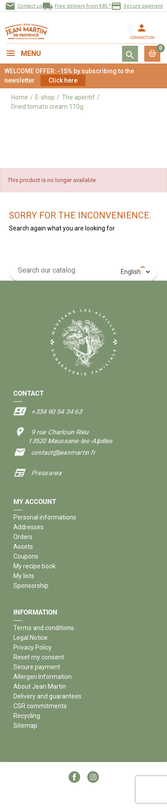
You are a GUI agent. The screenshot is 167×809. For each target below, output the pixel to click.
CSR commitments (40, 706)
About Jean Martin (39, 686)
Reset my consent (38, 657)
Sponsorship (31, 585)
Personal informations (44, 517)
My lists (23, 575)
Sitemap (25, 725)
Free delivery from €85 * (76, 6)
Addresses (28, 527)
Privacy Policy (32, 647)
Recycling (26, 715)
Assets (23, 546)
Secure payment (137, 6)
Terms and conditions (43, 627)
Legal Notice (30, 637)
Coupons (25, 556)
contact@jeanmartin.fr (63, 452)
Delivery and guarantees (47, 696)
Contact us (23, 6)
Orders (23, 536)
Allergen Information (42, 676)
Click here (63, 80)
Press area (46, 472)
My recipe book (34, 566)
